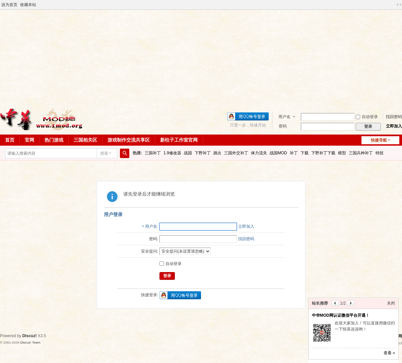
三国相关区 (85, 140)
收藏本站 (28, 4)
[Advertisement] (201, 58)
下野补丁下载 (323, 153)
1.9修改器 (172, 153)
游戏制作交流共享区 (129, 140)
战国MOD (278, 153)
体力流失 (259, 153)
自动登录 (367, 116)
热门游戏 (54, 140)
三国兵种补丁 (361, 153)
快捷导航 (379, 140)
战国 (188, 153)
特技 (380, 153)
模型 (342, 153)
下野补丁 (203, 153)
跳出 (217, 153)
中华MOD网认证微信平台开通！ (341, 315)
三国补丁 (153, 153)
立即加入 (394, 126)
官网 (29, 140)
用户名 (284, 116)
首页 (9, 140)
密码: (153, 239)
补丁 (294, 153)
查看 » (389, 353)
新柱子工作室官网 (179, 140)
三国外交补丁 (236, 153)
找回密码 (394, 116)
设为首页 (9, 4)
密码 (283, 126)
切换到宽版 (399, 5)
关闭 (391, 303)
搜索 (104, 153)
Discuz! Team (30, 342)
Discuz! (29, 335)
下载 (304, 153)
